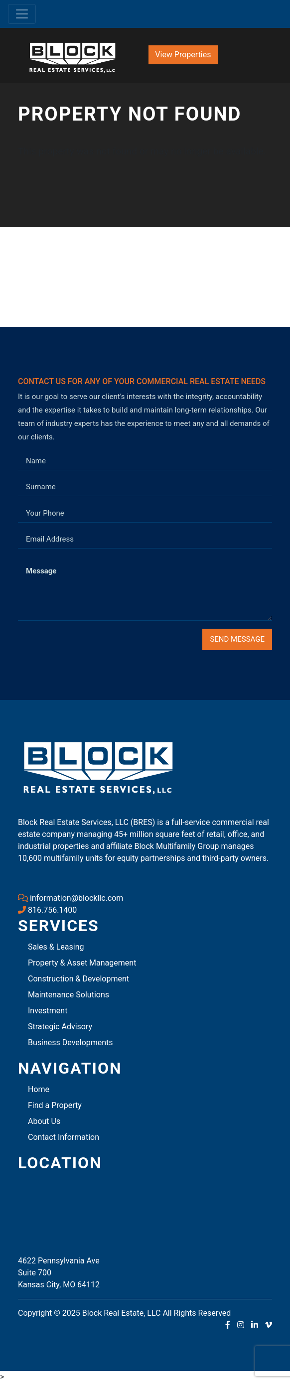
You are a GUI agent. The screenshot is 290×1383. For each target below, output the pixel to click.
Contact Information (63, 1137)
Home (38, 1089)
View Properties (183, 54)
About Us (44, 1121)
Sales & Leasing (56, 947)
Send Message (237, 639)
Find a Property (55, 1105)
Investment (47, 1010)
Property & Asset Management (82, 963)
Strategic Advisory (60, 1026)
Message (41, 570)
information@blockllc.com (70, 898)
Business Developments (70, 1042)
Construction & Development (78, 978)
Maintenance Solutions (68, 994)
